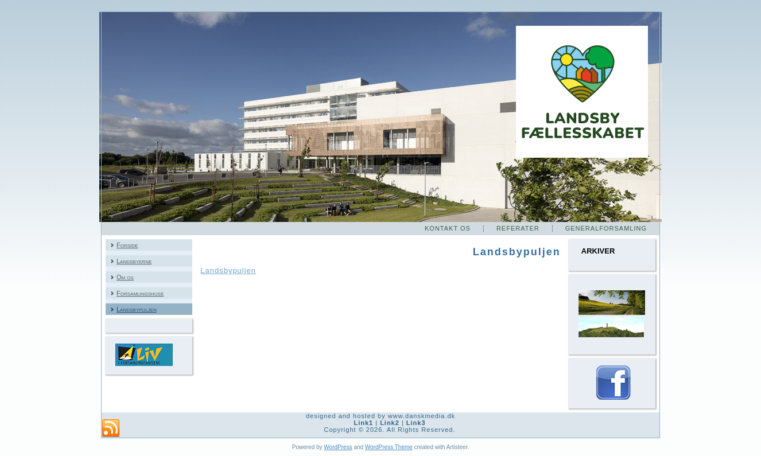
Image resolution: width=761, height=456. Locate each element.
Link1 (363, 422)
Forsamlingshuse (140, 293)
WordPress (338, 447)
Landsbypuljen (137, 309)
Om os (125, 277)
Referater (517, 228)
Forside (127, 244)
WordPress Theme (389, 447)
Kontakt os (448, 228)
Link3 (416, 422)
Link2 (389, 422)
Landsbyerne (134, 261)
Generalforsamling (606, 228)
